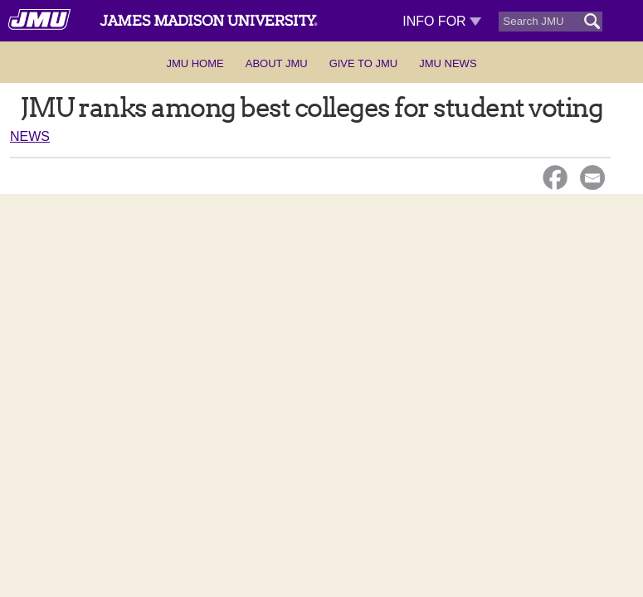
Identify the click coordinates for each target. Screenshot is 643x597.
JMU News (447, 63)
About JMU (277, 63)
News (30, 136)
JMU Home (194, 63)
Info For (441, 21)
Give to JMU (363, 63)
